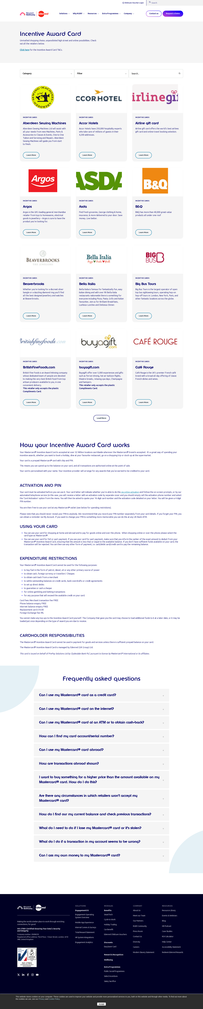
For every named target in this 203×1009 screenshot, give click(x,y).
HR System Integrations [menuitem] (84, 937)
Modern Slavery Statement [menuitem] (143, 952)
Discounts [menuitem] (108, 942)
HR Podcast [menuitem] (166, 926)
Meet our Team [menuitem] (139, 916)
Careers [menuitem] (136, 947)
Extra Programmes (111, 13)
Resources (93, 13)
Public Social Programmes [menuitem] (114, 971)
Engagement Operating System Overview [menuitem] (84, 916)
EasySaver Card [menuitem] (110, 947)
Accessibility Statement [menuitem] (171, 947)
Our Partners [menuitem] (138, 921)
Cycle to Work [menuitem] (110, 919)
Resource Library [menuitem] (169, 910)
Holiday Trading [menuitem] (110, 925)
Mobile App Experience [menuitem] (84, 922)
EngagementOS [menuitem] (82, 910)
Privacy (42, 999)
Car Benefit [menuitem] (108, 929)
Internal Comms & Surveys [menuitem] (85, 927)
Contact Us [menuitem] (137, 936)
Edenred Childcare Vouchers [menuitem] (115, 934)
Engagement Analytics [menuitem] (84, 942)
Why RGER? (79, 13)
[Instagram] (32, 974)
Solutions (64, 13)
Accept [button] (101, 1004)
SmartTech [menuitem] (108, 915)
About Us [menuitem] (137, 910)
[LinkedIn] (23, 974)
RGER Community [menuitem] (140, 926)
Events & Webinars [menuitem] (169, 916)
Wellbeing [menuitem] (108, 960)
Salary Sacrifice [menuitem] (110, 981)
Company (129, 13)
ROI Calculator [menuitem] (167, 936)
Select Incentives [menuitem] (111, 976)
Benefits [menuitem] (107, 910)
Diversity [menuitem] (136, 942)
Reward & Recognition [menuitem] (113, 955)
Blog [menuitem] (164, 921)
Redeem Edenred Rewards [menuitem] (172, 952)
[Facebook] (28, 974)
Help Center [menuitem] (167, 942)
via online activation (130, 492)
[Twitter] (18, 974)
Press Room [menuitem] (138, 931)
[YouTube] (37, 974)
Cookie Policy (54, 999)
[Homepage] (34, 14)
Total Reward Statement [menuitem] (84, 932)
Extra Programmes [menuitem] (112, 967)
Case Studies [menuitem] (167, 931)
